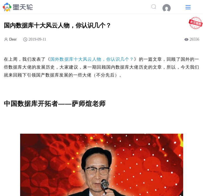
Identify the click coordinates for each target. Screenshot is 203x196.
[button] (188, 7)
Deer (13, 39)
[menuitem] (169, 8)
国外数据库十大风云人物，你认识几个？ (92, 59)
